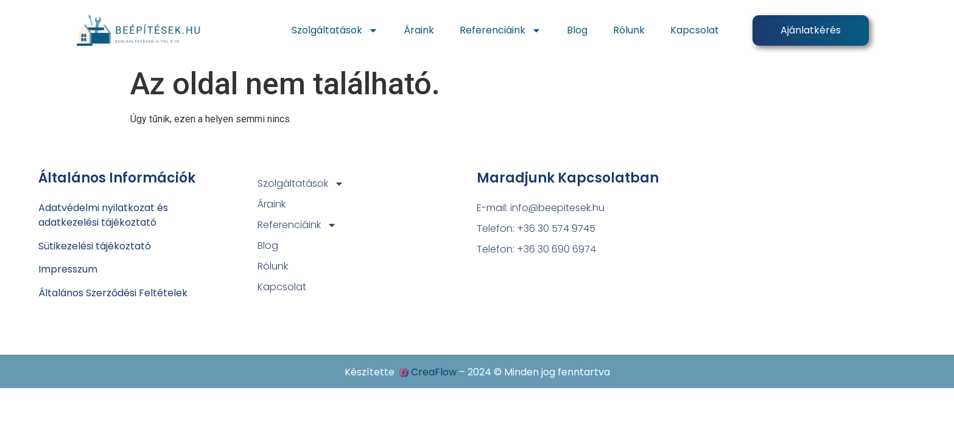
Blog (577, 30)
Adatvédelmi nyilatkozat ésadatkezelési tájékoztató (103, 215)
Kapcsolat (694, 30)
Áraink (419, 30)
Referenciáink (500, 30)
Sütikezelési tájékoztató (94, 246)
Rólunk (629, 30)
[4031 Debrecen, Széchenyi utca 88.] (806, 244)
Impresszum (67, 269)
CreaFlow (434, 372)
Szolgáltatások (335, 30)
